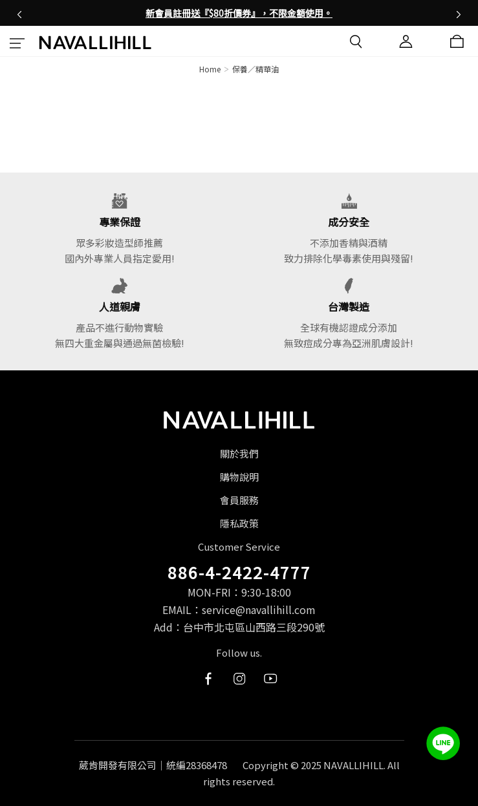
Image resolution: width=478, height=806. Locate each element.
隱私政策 (239, 523)
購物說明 (239, 476)
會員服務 (239, 500)
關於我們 (239, 453)
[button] (19, 13)
